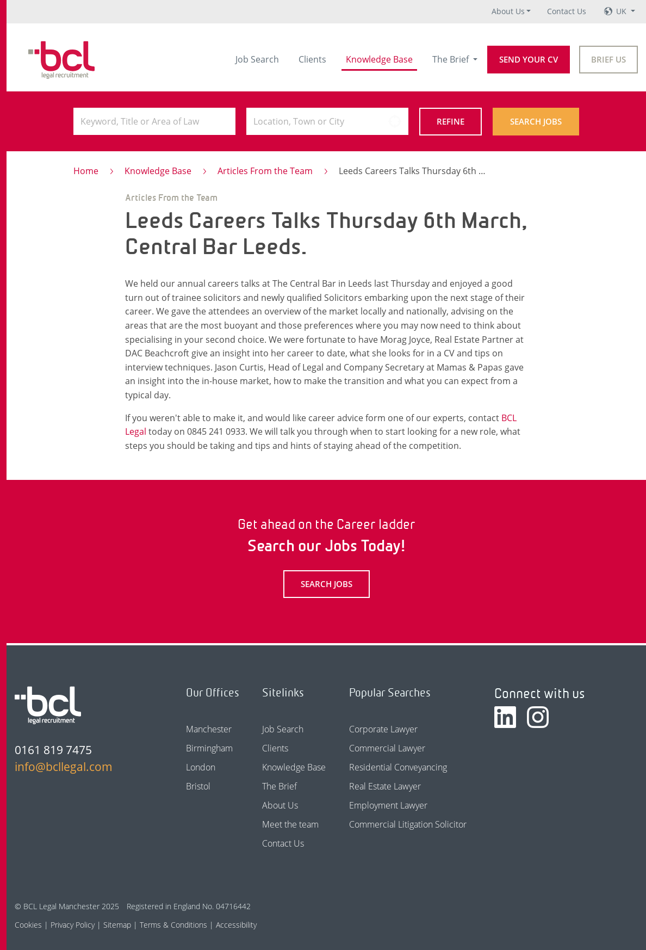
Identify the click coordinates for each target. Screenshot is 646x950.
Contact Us (566, 11)
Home (85, 171)
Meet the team (290, 824)
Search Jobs (536, 121)
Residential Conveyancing (398, 767)
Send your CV (528, 59)
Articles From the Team (265, 171)
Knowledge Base (379, 59)
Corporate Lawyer (383, 729)
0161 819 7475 (53, 749)
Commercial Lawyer (387, 748)
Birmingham (209, 748)
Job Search (257, 59)
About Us (508, 11)
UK (622, 11)
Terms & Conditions (173, 925)
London (200, 767)
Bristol (198, 786)
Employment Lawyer (388, 805)
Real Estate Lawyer (385, 786)
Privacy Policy (73, 925)
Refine (450, 121)
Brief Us (608, 59)
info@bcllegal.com (64, 766)
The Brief (451, 59)
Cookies (28, 925)
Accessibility (236, 925)
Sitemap (117, 925)
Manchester (209, 729)
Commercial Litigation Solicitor (408, 824)
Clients (312, 59)
